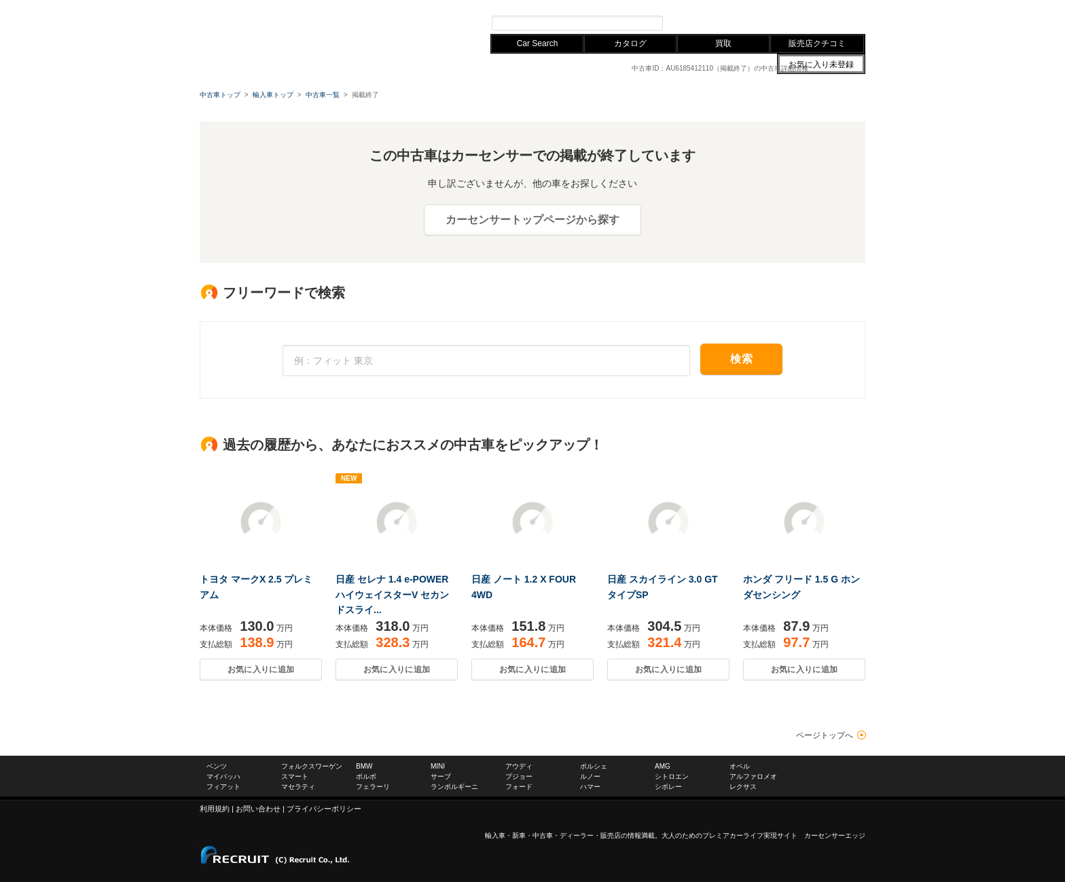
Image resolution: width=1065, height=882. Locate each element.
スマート (294, 776)
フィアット (223, 786)
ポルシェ (593, 766)
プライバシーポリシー (324, 809)
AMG (662, 766)
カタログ (630, 43)
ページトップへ (824, 735)
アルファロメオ (753, 776)
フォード (518, 786)
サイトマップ (707, 6)
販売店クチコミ (817, 43)
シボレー (668, 786)
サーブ (441, 776)
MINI (438, 766)
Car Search (537, 43)
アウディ (388, 6)
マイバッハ (223, 776)
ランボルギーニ (454, 786)
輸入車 (495, 835)
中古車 (542, 835)
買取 (723, 43)
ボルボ (366, 776)
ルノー (590, 776)
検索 (741, 359)
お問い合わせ (756, 6)
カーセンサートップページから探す (532, 219)
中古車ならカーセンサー (824, 6)
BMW (355, 6)
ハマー (590, 786)
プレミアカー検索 (709, 22)
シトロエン (672, 776)
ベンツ (216, 766)
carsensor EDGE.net (283, 27)
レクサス (428, 6)
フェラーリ (373, 786)
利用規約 (215, 809)
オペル (739, 766)
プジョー (518, 776)
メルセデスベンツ (229, 6)
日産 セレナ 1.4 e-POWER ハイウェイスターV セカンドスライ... (392, 594)
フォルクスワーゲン (302, 6)
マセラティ (298, 786)
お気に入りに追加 (261, 669)
